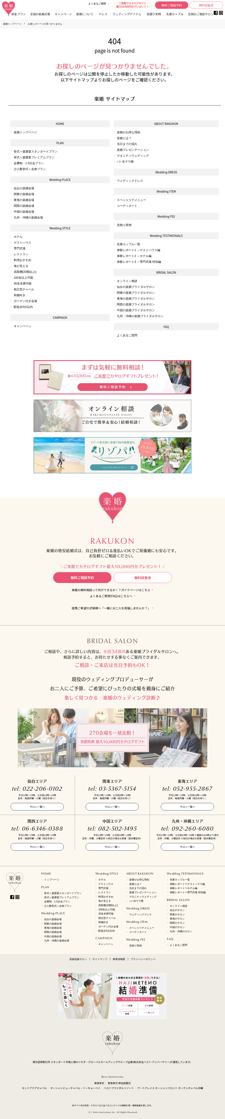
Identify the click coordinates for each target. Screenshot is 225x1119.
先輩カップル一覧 (128, 244)
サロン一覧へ (37, 806)
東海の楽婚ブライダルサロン (136, 298)
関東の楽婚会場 (24, 194)
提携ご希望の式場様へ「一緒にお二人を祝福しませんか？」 (111, 608)
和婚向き (19, 295)
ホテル (18, 236)
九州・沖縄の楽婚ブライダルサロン (140, 316)
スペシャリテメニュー (131, 200)
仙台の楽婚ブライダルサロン (136, 286)
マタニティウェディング (133, 155)
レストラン (21, 254)
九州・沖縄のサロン (181, 931)
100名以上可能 (23, 277)
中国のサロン (177, 927)
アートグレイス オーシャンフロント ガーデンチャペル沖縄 (170, 1088)
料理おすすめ (22, 260)
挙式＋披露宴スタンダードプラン (36, 151)
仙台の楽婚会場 (24, 188)
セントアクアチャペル (34, 1088)
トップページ (51, 879)
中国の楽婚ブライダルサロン (136, 310)
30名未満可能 (23, 283)
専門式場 (19, 248)
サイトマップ (99, 959)
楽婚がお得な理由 (128, 132)
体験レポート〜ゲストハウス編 (187, 884)
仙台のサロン (177, 910)
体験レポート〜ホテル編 (183, 888)
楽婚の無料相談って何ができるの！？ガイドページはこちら (111, 590)
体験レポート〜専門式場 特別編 (187, 892)
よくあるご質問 (97, 3)
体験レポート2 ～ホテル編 (134, 256)
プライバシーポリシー (143, 959)
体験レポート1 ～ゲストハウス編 (138, 250)
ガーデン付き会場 (25, 301)
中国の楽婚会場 (24, 211)
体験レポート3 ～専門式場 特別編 (139, 261)
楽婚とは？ (124, 138)
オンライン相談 (127, 281)
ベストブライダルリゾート (119, 1088)
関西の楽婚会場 (24, 205)
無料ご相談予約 (171, 5)
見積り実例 (154, 14)
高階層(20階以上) (25, 271)
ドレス (103, 14)
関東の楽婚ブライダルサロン (136, 292)
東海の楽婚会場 (24, 200)
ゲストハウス (22, 242)
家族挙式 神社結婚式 (119, 1083)
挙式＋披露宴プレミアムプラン (34, 157)
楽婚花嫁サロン (78, 959)
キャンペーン (22, 326)
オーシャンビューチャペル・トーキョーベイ (75, 1088)
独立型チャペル (24, 289)
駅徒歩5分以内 (23, 307)
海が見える (21, 266)
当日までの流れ (127, 144)
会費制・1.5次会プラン (29, 163)
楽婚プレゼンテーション (133, 149)
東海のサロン (177, 918)
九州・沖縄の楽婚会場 (28, 217)
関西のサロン (177, 922)
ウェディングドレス (130, 180)
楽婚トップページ (12, 24)
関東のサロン (177, 914)
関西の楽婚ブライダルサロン (136, 304)
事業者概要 (119, 959)
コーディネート (127, 205)
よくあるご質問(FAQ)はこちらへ (111, 596)
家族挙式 (99, 1083)
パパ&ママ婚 (125, 161)
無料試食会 (206, 5)
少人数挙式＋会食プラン (30, 169)
